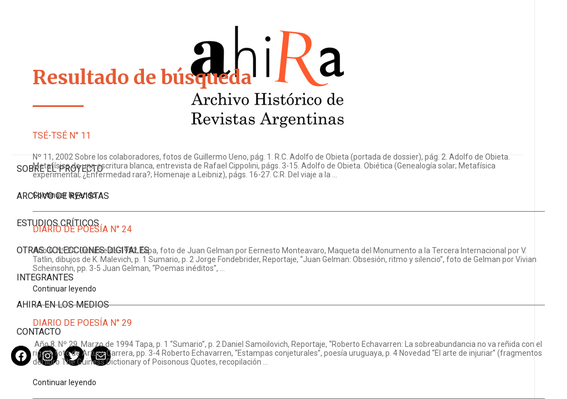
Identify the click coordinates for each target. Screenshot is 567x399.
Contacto (39, 295)
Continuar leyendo (192, 204)
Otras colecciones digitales (61, 208)
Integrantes (45, 241)
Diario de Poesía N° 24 (210, 238)
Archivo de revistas (63, 149)
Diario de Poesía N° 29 (210, 340)
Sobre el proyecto (60, 122)
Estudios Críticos (58, 176)
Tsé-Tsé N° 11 (190, 135)
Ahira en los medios (63, 268)
